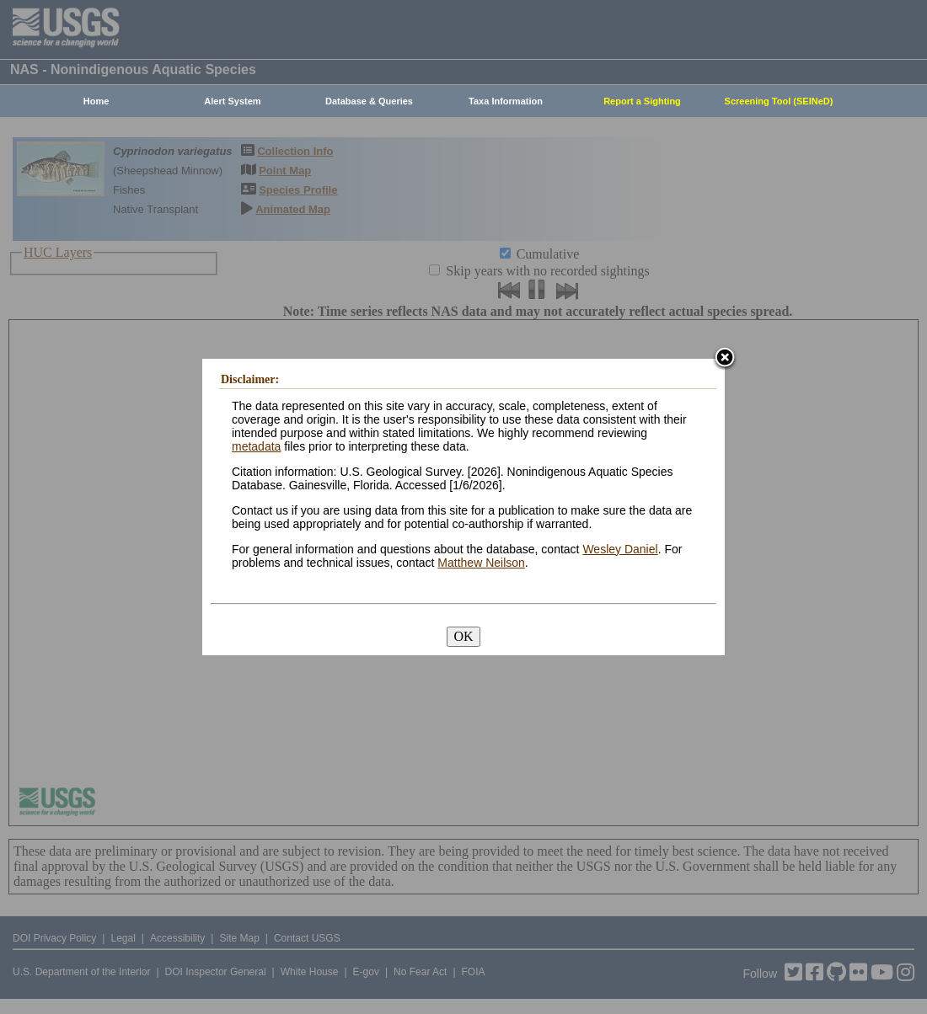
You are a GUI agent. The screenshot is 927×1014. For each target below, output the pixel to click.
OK (463, 636)
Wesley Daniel (619, 549)
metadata (256, 446)
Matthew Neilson (481, 562)
